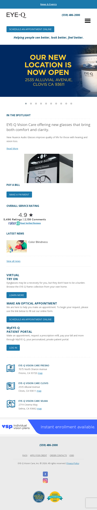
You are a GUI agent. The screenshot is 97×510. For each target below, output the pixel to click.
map (40, 373)
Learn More (16, 295)
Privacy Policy (72, 463)
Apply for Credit (38, 455)
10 (71, 103)
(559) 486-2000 (48, 445)
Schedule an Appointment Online (30, 29)
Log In (13, 347)
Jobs (72, 455)
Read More (12, 148)
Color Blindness (38, 242)
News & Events (48, 4)
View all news (13, 261)
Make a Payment (19, 194)
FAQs (24, 455)
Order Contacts (58, 455)
